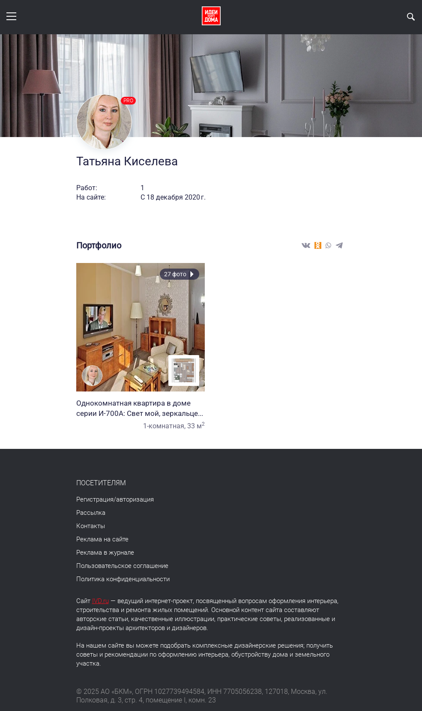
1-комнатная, (164, 426)
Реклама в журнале (105, 552)
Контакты (90, 526)
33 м (196, 426)
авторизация (135, 499)
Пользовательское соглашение (122, 566)
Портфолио (98, 245)
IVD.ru (100, 601)
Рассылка (90, 513)
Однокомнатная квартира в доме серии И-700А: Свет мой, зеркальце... (140, 408)
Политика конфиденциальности (123, 579)
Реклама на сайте (102, 539)
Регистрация (95, 499)
